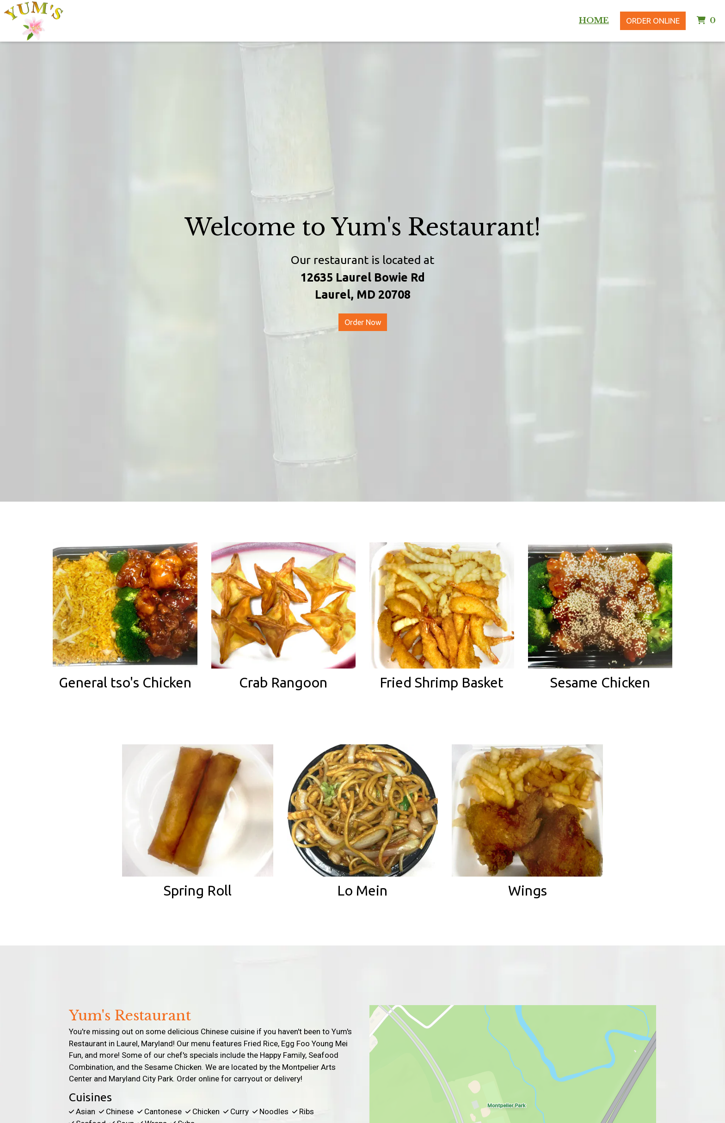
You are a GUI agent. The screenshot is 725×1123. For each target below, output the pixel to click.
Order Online (653, 20)
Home (594, 20)
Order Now (362, 322)
